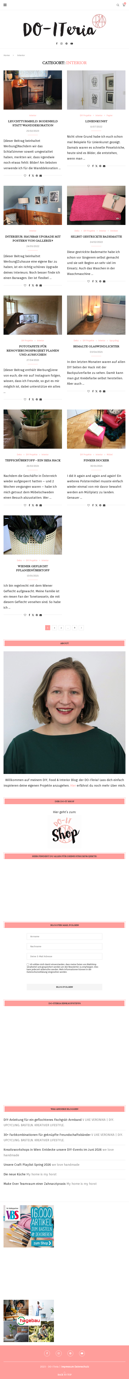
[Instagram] (61, 43)
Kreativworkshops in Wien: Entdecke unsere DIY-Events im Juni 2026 (53, 1149)
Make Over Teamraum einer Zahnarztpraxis (35, 1183)
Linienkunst (96, 121)
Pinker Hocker (96, 460)
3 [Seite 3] (61, 627)
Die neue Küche (15, 1174)
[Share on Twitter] (33, 175)
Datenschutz (81, 1366)
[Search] (118, 5)
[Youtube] (72, 43)
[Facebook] (56, 43)
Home (7, 55)
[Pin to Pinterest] (37, 175)
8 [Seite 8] (74, 627)
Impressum (67, 1366)
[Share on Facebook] (29, 175)
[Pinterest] (67, 43)
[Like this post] (25, 175)
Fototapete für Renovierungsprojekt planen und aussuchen (33, 350)
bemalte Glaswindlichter (96, 346)
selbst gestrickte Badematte (96, 236)
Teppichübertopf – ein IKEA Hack (32, 460)
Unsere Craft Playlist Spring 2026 (27, 1164)
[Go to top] (64, 1374)
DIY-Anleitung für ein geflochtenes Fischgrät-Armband (43, 1119)
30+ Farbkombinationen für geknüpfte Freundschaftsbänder (47, 1135)
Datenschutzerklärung (37, 972)
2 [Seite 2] (54, 627)
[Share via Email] (40, 175)
